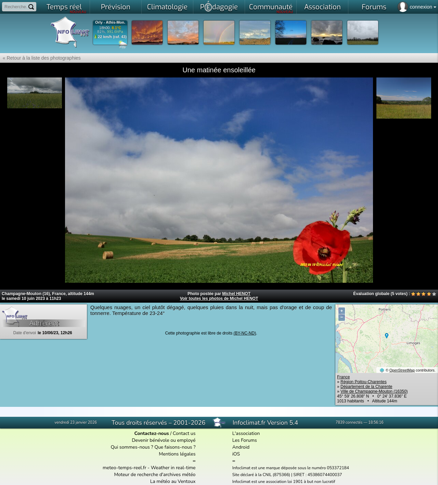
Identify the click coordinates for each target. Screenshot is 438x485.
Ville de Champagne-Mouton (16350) (374, 391)
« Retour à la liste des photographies (40, 58)
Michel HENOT (236, 293)
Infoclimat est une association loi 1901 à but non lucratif (283, 481)
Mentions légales (177, 454)
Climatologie (167, 7)
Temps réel (67, 8)
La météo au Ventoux (173, 481)
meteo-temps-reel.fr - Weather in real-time (149, 467)
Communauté (271, 8)
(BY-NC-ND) (245, 333)
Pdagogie (219, 6)
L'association (246, 433)
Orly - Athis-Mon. (110, 22)
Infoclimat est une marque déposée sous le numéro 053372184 (290, 468)
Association (322, 7)
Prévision (115, 7)
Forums (374, 7)
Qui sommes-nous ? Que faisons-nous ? (153, 447)
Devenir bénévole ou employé (163, 440)
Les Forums (244, 440)
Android (240, 447)
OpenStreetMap (402, 370)
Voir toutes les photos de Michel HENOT (219, 298)
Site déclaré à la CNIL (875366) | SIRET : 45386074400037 (287, 474)
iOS (236, 454)
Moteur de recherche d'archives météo (154, 474)
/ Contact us (164, 433)
